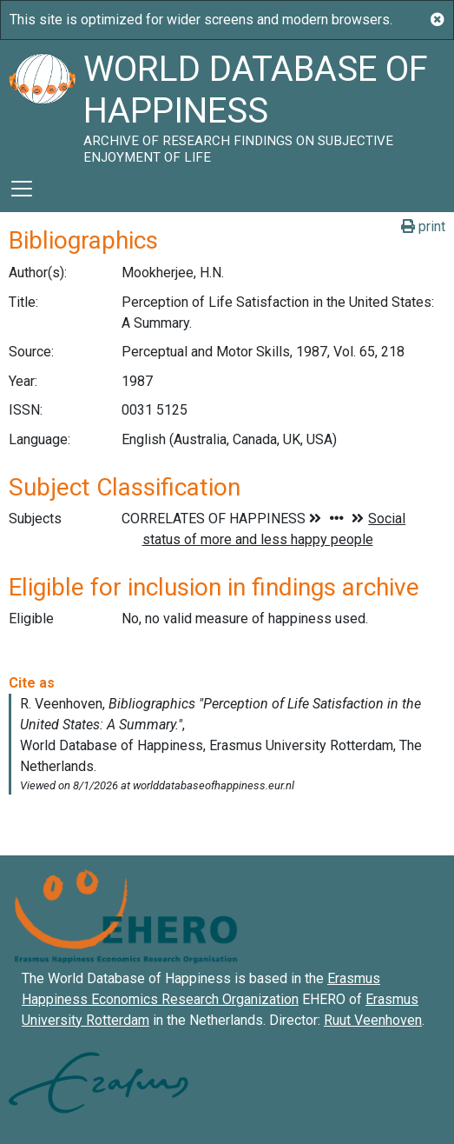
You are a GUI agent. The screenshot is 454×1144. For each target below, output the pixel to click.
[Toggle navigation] (22, 188)
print (423, 226)
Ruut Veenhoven (373, 1020)
